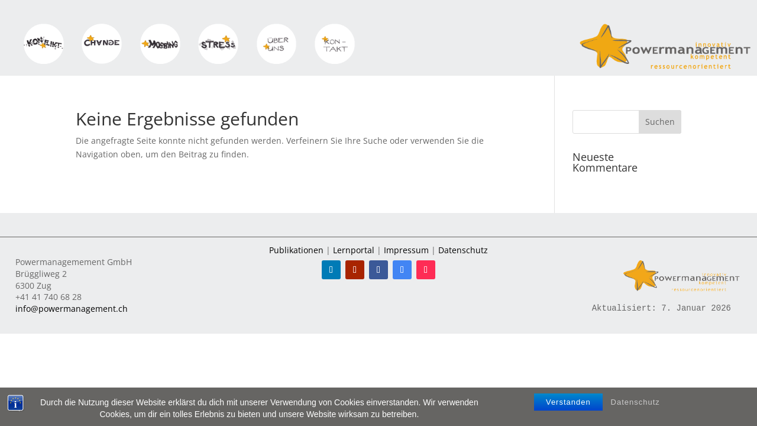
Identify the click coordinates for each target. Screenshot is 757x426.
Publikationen (296, 250)
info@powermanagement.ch (71, 308)
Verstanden (568, 402)
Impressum (406, 250)
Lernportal (353, 250)
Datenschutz (635, 402)
